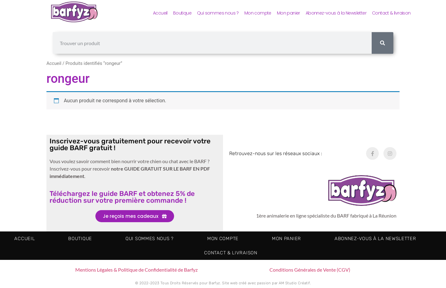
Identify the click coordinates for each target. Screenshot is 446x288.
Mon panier (288, 13)
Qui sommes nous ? (218, 13)
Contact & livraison (391, 13)
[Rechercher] (382, 43)
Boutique (182, 13)
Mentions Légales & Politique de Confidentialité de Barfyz (136, 270)
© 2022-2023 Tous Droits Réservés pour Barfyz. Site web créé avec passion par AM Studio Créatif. (223, 283)
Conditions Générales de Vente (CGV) (309, 270)
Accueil (160, 13)
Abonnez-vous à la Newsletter (336, 13)
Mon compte (257, 13)
